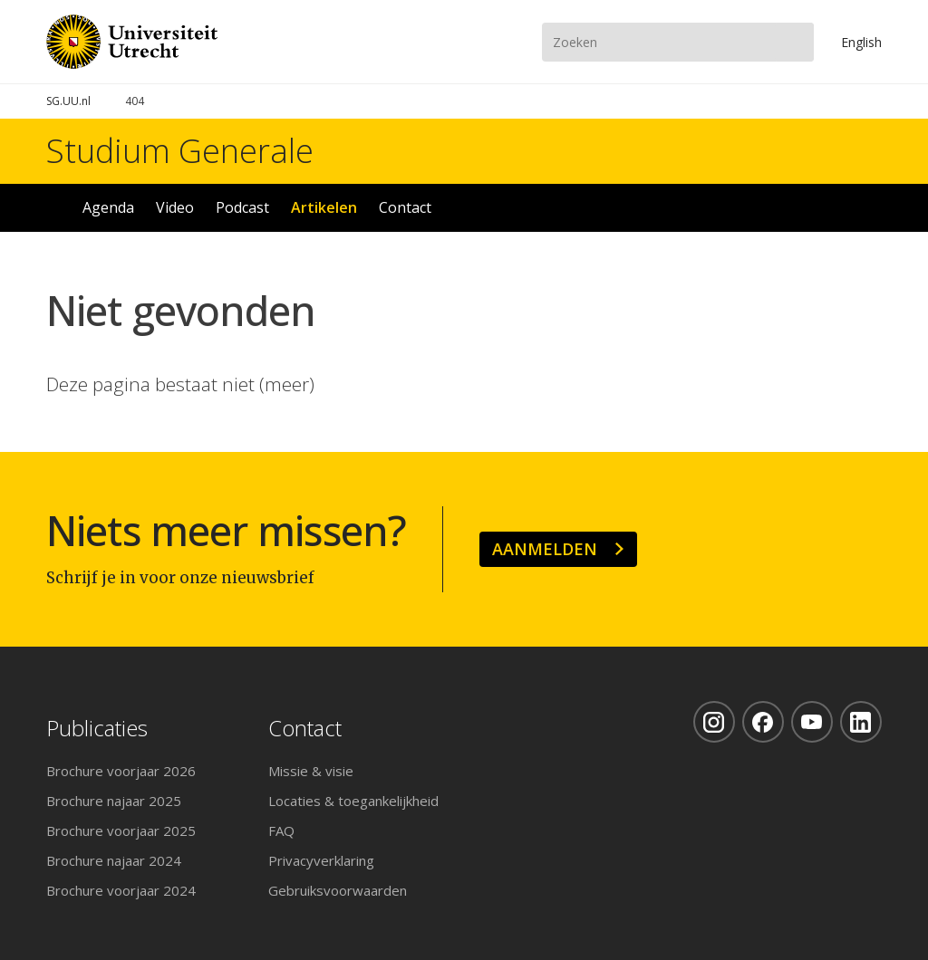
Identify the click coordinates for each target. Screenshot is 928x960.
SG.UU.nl (68, 101)
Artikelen (324, 207)
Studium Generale (180, 151)
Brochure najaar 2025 (113, 801)
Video (175, 207)
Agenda (108, 207)
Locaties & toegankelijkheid (353, 801)
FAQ (281, 830)
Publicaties (97, 728)
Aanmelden (544, 549)
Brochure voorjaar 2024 (121, 890)
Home (54, 207)
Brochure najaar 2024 (113, 860)
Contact (405, 207)
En (861, 42)
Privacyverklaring (321, 860)
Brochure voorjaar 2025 (121, 830)
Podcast (242, 207)
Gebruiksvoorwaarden (337, 890)
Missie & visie (310, 771)
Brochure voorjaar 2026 (121, 771)
